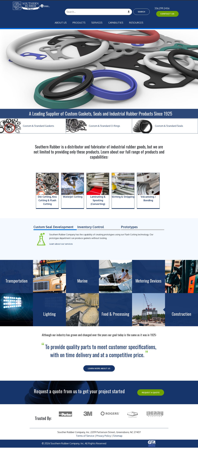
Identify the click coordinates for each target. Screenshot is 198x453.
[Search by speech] (128, 11)
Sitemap (117, 435)
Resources (136, 22)
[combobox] (98, 12)
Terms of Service (85, 435)
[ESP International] (36, 5)
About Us (61, 22)
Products (78, 22)
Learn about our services (61, 244)
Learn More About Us (99, 368)
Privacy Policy (103, 435)
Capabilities (115, 22)
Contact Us (167, 14)
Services (96, 22)
